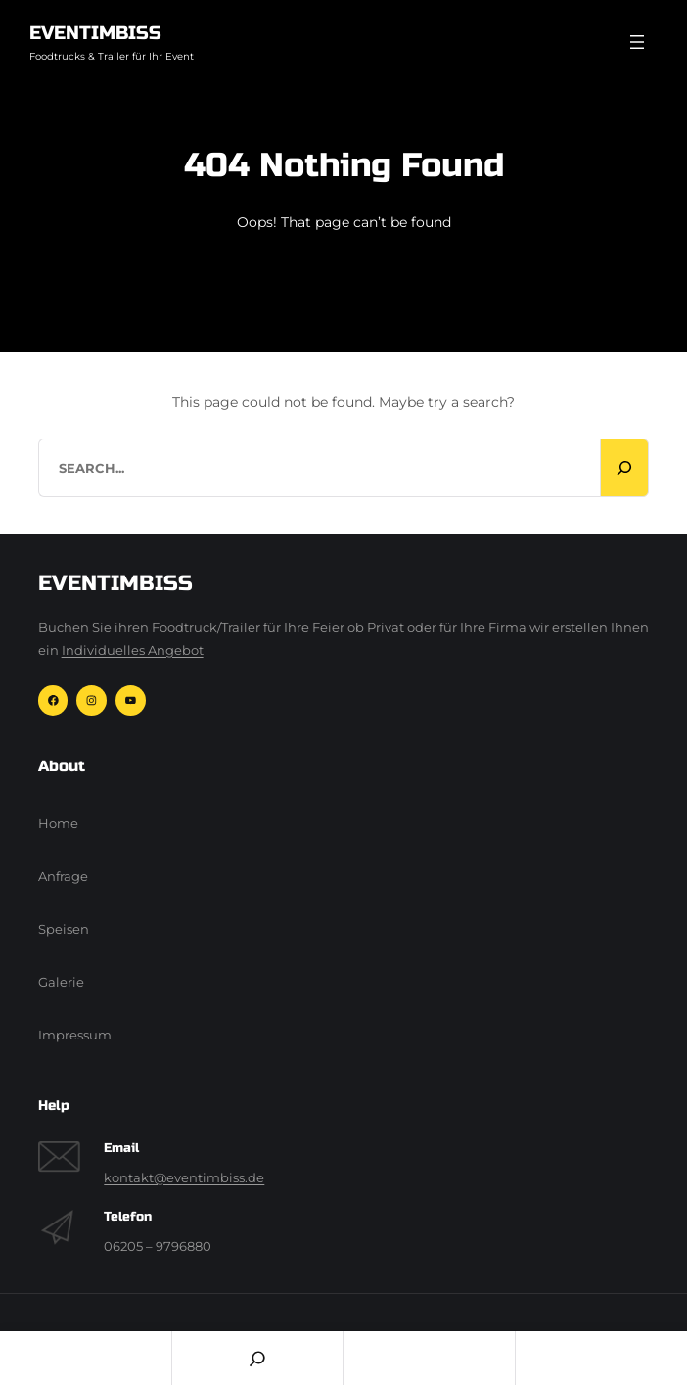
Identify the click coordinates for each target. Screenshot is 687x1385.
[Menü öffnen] (637, 42)
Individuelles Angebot (133, 650)
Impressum (75, 1035)
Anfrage (63, 876)
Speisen (63, 929)
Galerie (61, 982)
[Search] (624, 468)
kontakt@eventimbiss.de (184, 1178)
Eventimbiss (95, 33)
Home (58, 823)
